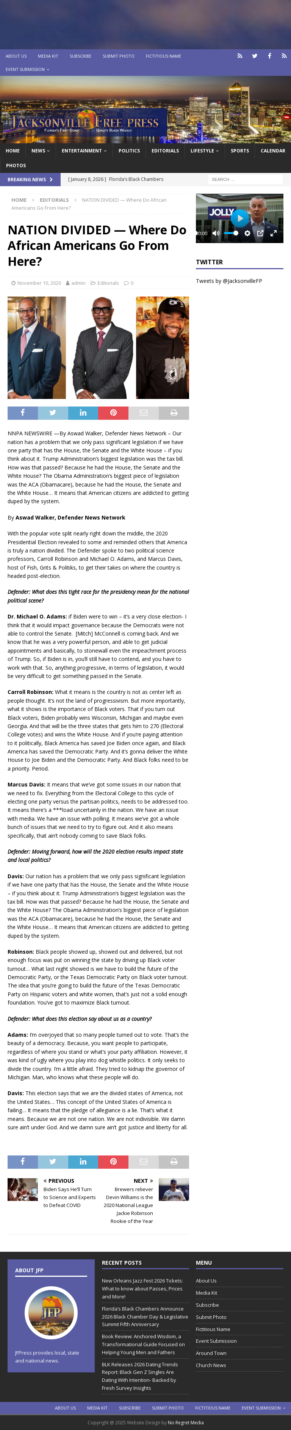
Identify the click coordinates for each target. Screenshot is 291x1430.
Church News (211, 1365)
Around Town (211, 1353)
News (38, 151)
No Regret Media (186, 1422)
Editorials (108, 282)
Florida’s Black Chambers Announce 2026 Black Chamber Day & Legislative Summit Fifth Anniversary (145, 1316)
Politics (129, 151)
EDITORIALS (165, 151)
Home (13, 151)
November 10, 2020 (39, 282)
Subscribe (80, 56)
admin (78, 282)
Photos (16, 165)
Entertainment (82, 151)
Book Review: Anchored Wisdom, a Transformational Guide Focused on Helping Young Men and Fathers (143, 1344)
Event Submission (25, 69)
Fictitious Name (163, 56)
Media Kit (48, 56)
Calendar (273, 151)
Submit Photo (119, 56)
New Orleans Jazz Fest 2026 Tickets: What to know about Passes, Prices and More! (142, 1288)
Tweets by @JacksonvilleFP (229, 280)
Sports (240, 151)
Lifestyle (202, 151)
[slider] (231, 233)
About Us (16, 56)
